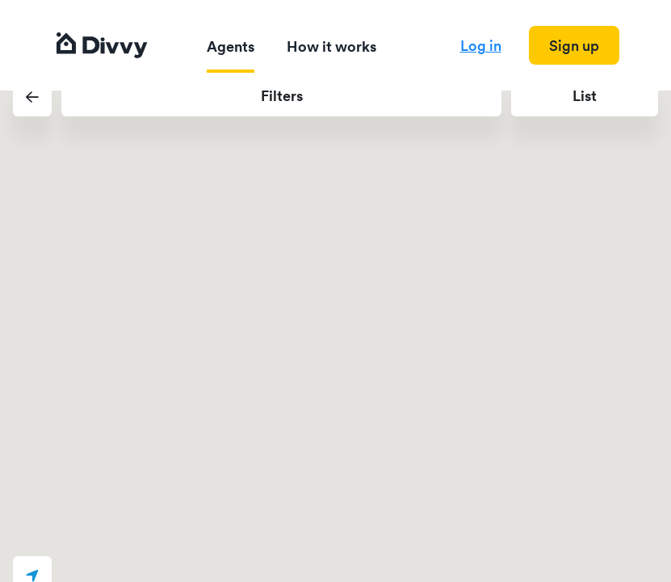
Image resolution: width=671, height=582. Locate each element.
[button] (32, 97)
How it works (331, 46)
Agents (230, 46)
